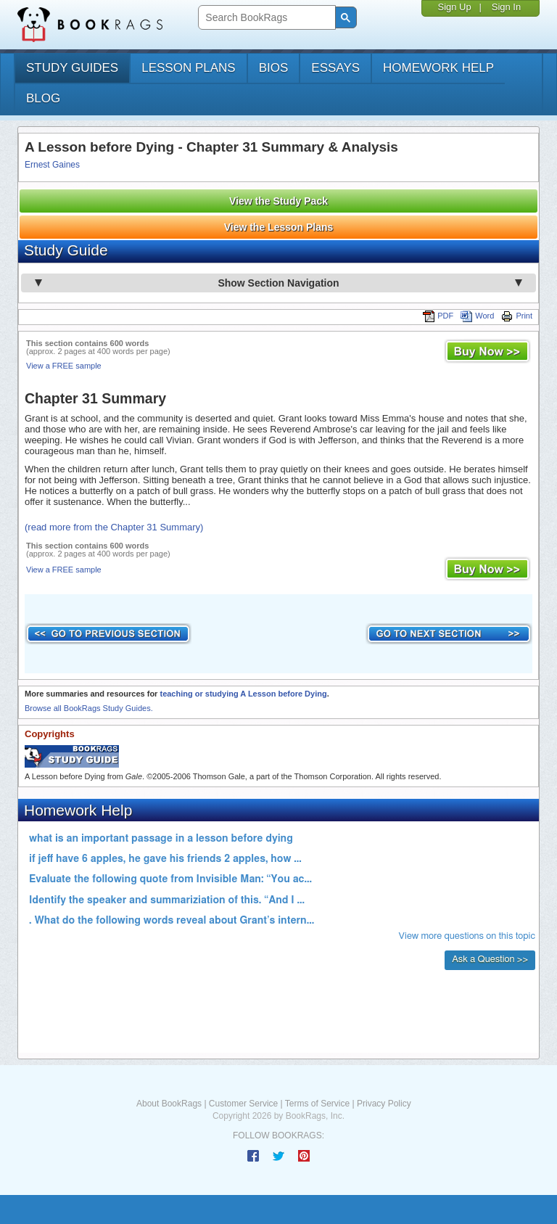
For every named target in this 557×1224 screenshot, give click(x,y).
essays (335, 68)
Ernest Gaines (52, 165)
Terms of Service (317, 1103)
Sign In (506, 6)
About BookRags (169, 1103)
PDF (438, 315)
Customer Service (243, 1103)
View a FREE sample (64, 365)
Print (516, 315)
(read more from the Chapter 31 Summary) (114, 527)
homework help (438, 68)
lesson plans (188, 68)
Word (477, 315)
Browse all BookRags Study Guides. (89, 708)
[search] (265, 17)
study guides (72, 68)
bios (274, 68)
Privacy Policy (384, 1103)
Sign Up (454, 6)
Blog (43, 98)
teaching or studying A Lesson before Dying (243, 693)
